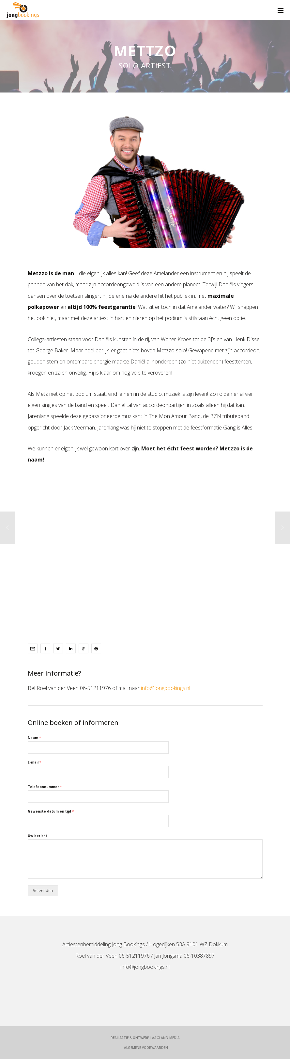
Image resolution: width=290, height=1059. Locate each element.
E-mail (34, 762)
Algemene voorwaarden (146, 1047)
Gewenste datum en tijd (51, 811)
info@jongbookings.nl (165, 688)
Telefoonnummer (45, 787)
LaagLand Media (165, 1037)
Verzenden (43, 890)
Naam (34, 738)
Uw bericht (37, 836)
